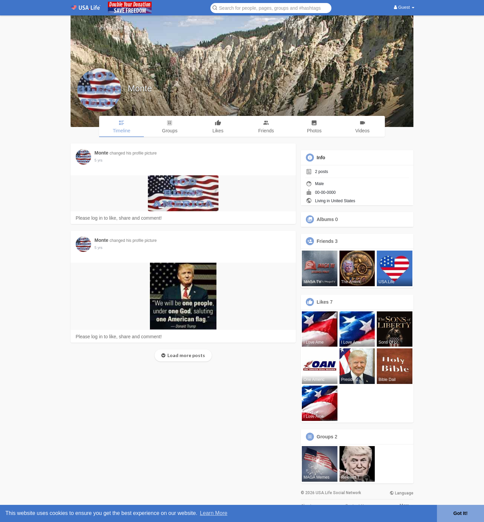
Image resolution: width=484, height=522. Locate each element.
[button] (271, 7)
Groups (325, 436)
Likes (323, 302)
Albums (325, 219)
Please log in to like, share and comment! (119, 218)
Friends (325, 241)
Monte (140, 88)
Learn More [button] (214, 513)
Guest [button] (404, 7)
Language (401, 493)
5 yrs (98, 160)
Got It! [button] (460, 513)
